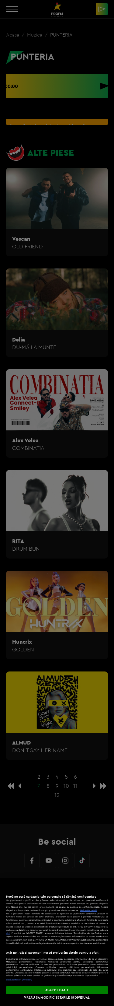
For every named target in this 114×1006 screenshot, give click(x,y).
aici (8, 933)
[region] (57, 942)
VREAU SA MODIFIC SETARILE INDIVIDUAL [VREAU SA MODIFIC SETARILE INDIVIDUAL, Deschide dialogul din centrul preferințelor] (57, 997)
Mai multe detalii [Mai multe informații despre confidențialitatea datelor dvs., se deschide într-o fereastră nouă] (88, 910)
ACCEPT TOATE (57, 990)
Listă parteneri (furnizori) (19, 979)
